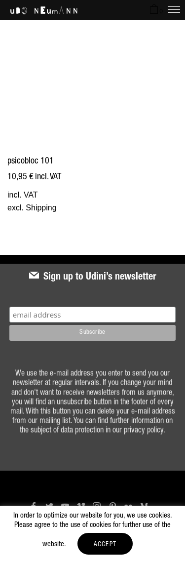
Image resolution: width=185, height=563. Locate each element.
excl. (16, 207)
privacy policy (143, 436)
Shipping (41, 207)
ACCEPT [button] (105, 545)
